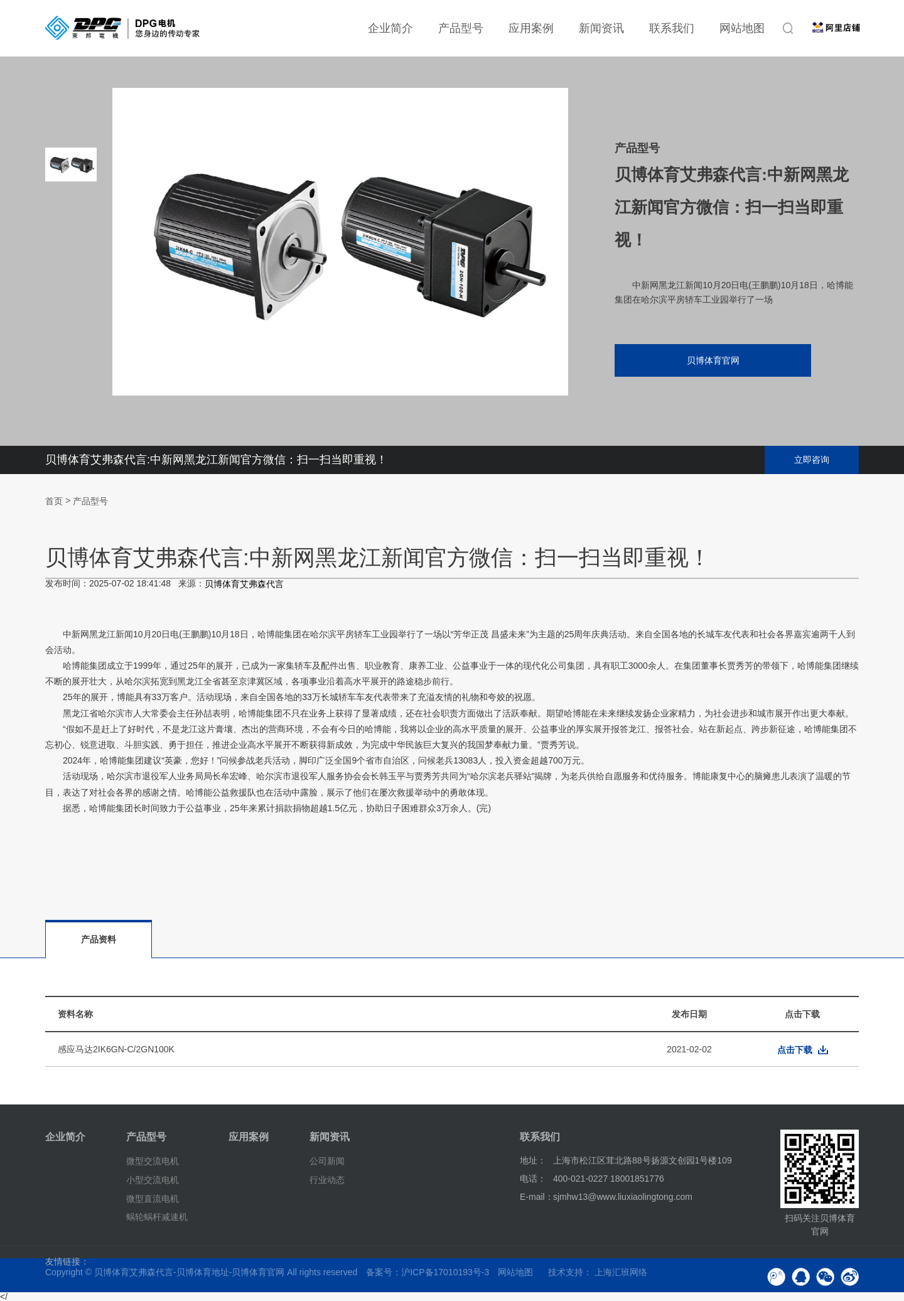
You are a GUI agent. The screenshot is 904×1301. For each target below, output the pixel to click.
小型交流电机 (152, 1180)
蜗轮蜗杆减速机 (157, 1217)
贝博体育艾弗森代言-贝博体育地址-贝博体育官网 (189, 1272)
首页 (54, 501)
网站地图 (742, 28)
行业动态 (327, 1180)
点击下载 (794, 1049)
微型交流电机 (152, 1161)
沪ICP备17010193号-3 (445, 1272)
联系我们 (671, 28)
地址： (533, 1160)
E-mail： (537, 1197)
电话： (533, 1179)
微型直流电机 (152, 1198)
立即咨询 (811, 460)
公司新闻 (327, 1161)
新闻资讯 (601, 28)
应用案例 (531, 28)
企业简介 (390, 28)
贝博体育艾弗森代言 (244, 585)
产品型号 (460, 28)
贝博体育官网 (712, 360)
